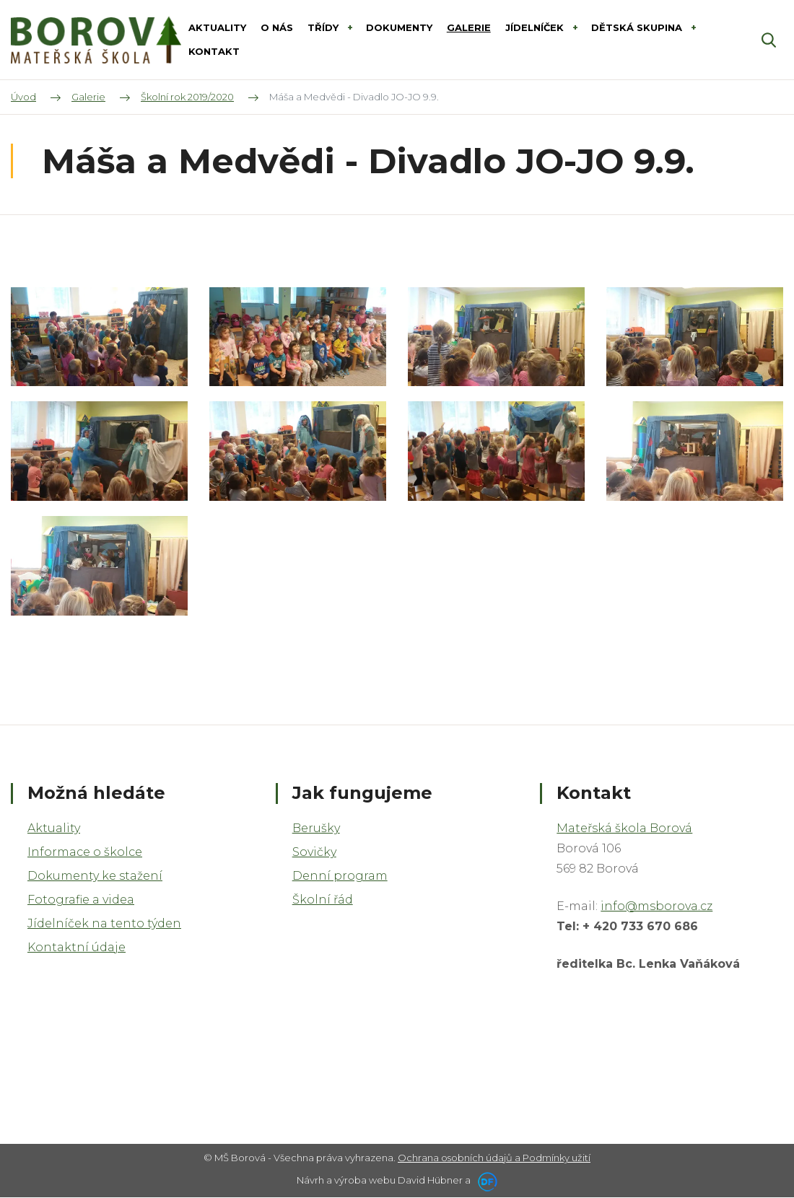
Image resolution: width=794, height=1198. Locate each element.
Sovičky (314, 852)
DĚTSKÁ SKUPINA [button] (638, 27)
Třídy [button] (324, 27)
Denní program (340, 876)
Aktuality (53, 828)
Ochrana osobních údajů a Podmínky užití (494, 1157)
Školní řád (322, 899)
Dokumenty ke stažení (94, 876)
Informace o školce (84, 852)
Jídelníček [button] (536, 27)
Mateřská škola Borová (624, 828)
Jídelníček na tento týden (104, 923)
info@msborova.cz (656, 906)
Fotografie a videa (80, 899)
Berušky (316, 828)
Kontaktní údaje (76, 947)
